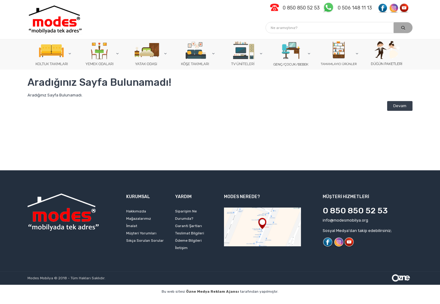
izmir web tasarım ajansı (165, 301)
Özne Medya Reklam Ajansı (212, 291)
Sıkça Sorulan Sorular (145, 240)
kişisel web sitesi (94, 301)
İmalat (131, 226)
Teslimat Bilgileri (189, 233)
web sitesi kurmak (347, 301)
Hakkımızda (136, 211)
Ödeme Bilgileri (188, 240)
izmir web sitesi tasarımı (393, 301)
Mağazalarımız (138, 218)
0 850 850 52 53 (355, 210)
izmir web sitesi (308, 301)
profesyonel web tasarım (48, 301)
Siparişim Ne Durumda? (186, 215)
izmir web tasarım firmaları (263, 301)
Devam (399, 105)
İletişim (181, 248)
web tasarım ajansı (213, 301)
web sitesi (126, 301)
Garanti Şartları (188, 226)
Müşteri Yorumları (141, 233)
